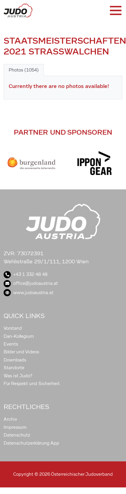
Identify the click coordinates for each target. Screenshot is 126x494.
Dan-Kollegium (19, 336)
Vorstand (13, 328)
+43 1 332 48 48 (25, 274)
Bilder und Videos (21, 352)
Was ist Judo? (18, 376)
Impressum (15, 427)
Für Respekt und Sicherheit (32, 383)
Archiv (10, 419)
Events (11, 344)
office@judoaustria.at (31, 283)
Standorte (14, 367)
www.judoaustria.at (28, 292)
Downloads (15, 360)
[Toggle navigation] (115, 10)
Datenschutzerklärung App (31, 443)
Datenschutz (17, 435)
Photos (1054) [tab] (24, 70)
